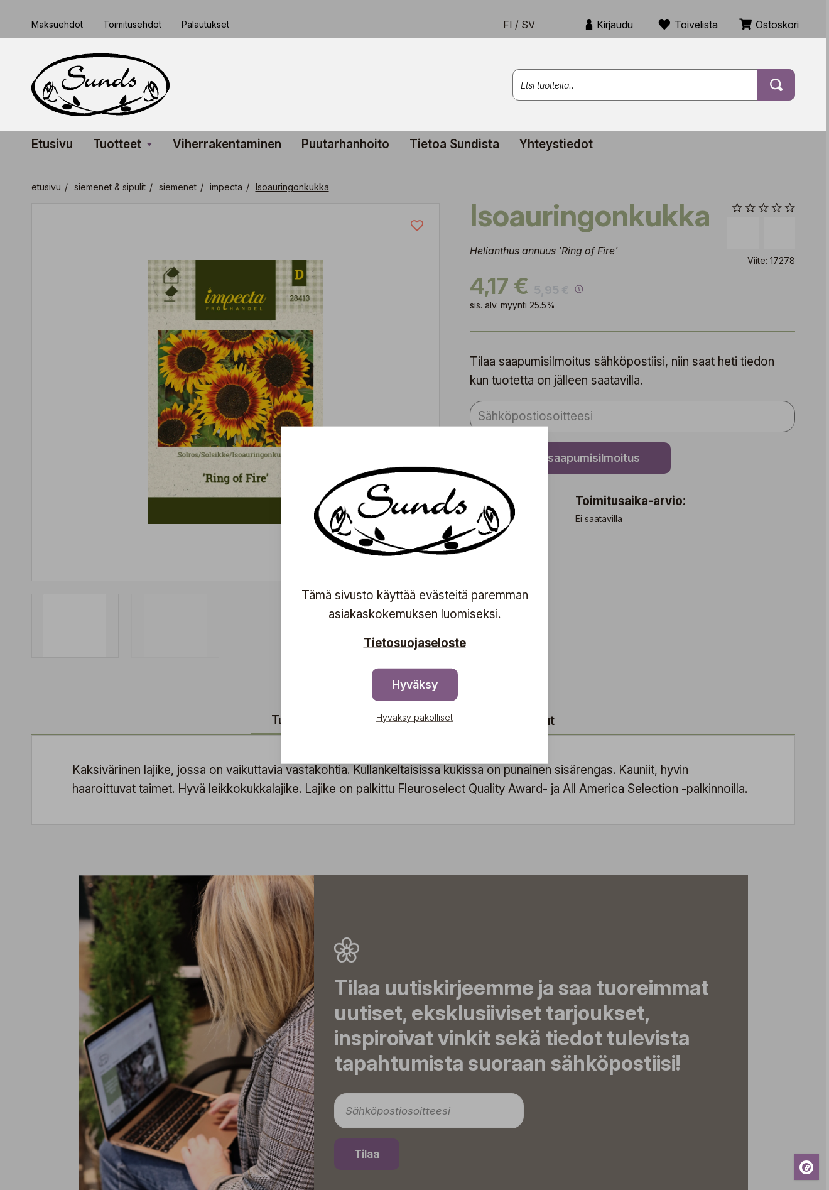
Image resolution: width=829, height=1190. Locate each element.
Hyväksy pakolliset (414, 716)
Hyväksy (415, 684)
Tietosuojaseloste (415, 643)
